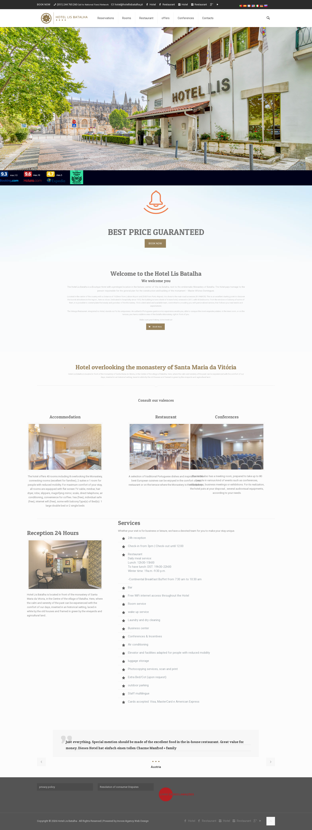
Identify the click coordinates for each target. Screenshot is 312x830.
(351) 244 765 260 (67, 4)
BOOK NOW (43, 4)
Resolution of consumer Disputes (119, 786)
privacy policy (47, 786)
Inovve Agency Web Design (133, 820)
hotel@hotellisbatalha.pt (129, 4)
